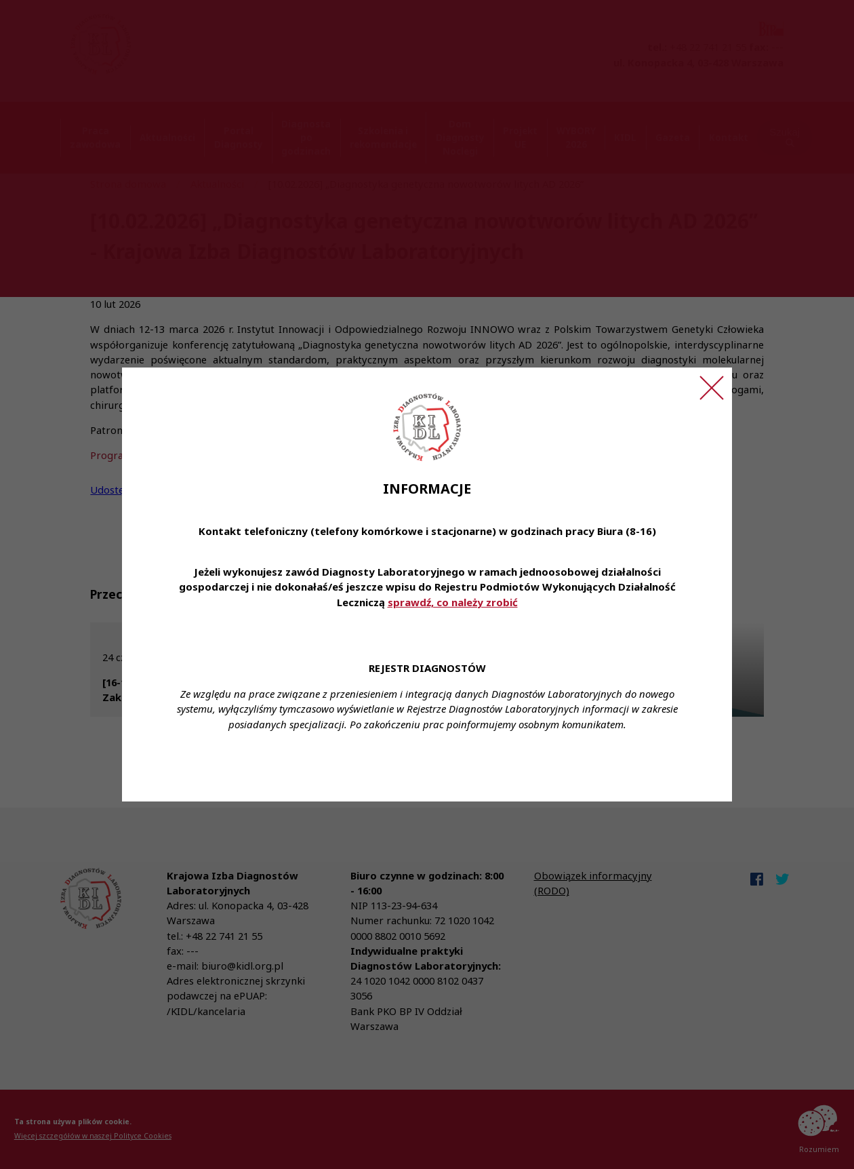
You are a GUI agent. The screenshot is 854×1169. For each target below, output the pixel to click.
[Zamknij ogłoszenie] (711, 388)
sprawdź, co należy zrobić (453, 602)
